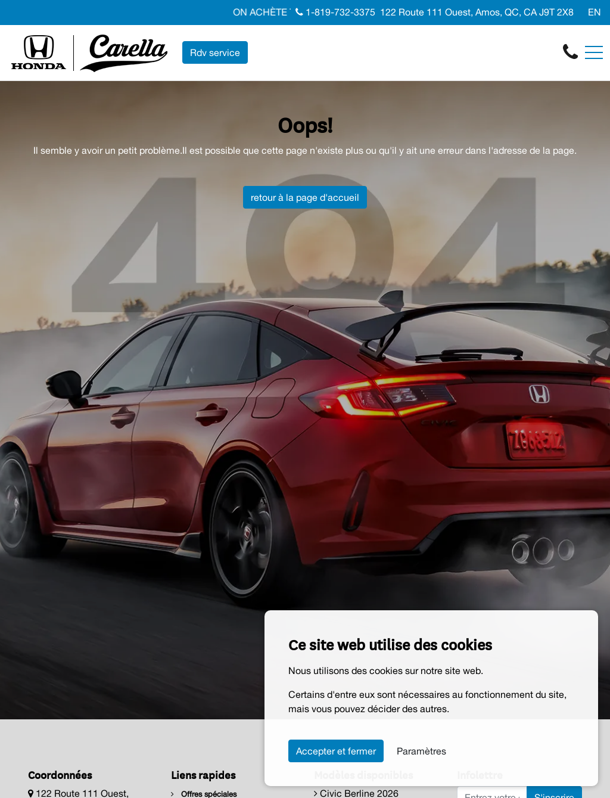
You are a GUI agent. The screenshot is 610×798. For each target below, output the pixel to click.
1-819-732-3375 (335, 12)
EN (594, 12)
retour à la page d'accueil (305, 197)
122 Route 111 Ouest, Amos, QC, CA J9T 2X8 (477, 12)
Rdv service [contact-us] (215, 52)
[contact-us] (570, 51)
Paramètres (421, 751)
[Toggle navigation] (594, 52)
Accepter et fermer (336, 751)
